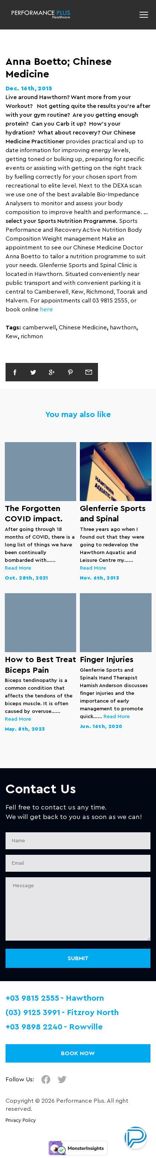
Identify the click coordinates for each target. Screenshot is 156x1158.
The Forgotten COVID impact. (33, 513)
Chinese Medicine (83, 327)
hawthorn (123, 327)
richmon (32, 336)
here (46, 309)
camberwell (39, 327)
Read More (18, 568)
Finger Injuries (106, 659)
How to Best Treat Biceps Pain (40, 664)
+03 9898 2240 (34, 1027)
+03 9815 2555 (32, 998)
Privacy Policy (21, 1120)
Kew (12, 336)
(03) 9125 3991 (33, 1012)
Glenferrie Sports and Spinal (113, 513)
